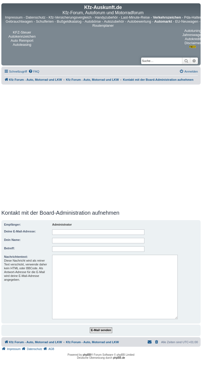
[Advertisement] (58, 147)
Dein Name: (12, 239)
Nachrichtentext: (16, 256)
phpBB (87, 354)
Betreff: (9, 248)
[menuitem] (33, 71)
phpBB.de (119, 357)
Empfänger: (12, 224)
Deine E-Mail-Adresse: (20, 231)
